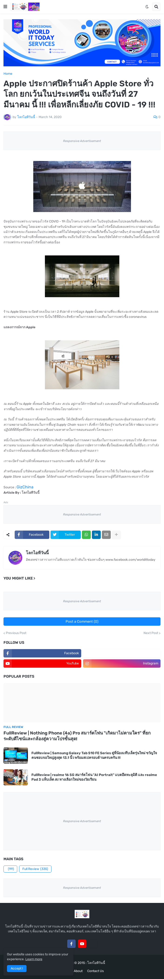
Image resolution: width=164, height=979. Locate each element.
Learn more (33, 959)
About (78, 971)
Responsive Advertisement (82, 141)
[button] (5, 7)
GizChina (25, 487)
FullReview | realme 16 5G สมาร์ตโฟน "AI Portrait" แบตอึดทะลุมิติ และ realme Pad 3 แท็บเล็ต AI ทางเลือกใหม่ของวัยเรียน (94, 777)
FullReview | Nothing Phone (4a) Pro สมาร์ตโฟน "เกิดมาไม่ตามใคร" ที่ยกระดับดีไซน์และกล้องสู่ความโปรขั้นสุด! (77, 735)
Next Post (151, 633)
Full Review (35, 869)
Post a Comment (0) (82, 621)
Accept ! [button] (17, 968)
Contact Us (95, 971)
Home (7, 73)
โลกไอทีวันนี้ (37, 552)
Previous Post (16, 633)
